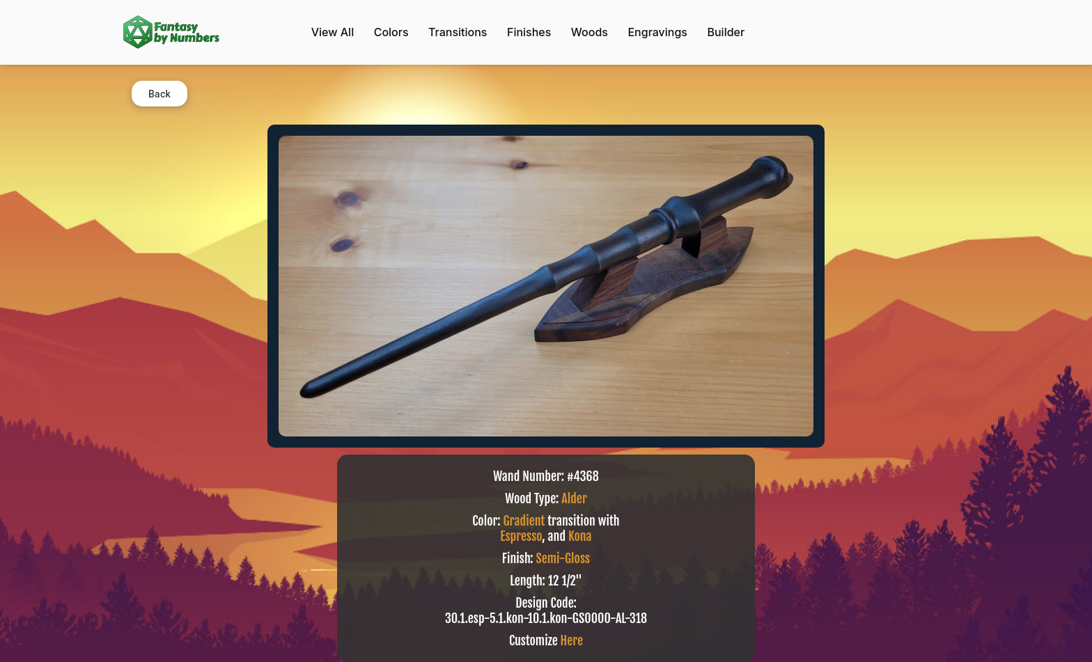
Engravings (657, 32)
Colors (391, 32)
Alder (573, 498)
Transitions (457, 32)
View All (332, 32)
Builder (725, 32)
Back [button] (159, 94)
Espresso (521, 536)
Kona (580, 536)
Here (572, 640)
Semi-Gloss (563, 558)
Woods (589, 32)
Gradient (524, 520)
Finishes (529, 32)
